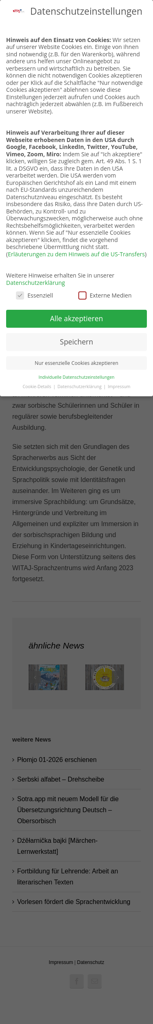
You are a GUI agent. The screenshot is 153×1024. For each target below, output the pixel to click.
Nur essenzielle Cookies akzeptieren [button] (76, 363)
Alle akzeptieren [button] (76, 318)
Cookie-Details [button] (37, 386)
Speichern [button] (76, 342)
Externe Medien (105, 295)
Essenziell (34, 295)
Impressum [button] (119, 386)
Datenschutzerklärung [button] (80, 386)
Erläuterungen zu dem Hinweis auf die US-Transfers (76, 254)
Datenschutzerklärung (35, 283)
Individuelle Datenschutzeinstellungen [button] (77, 377)
